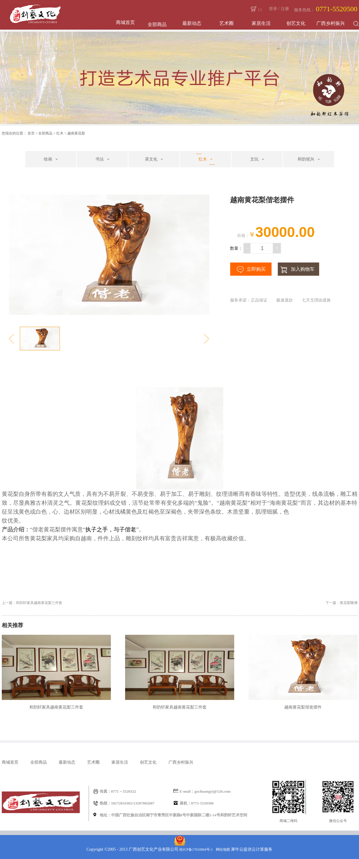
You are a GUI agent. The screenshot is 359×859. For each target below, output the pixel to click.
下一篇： (342, 603)
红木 (59, 133)
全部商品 (45, 133)
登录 (273, 9)
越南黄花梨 (76, 133)
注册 (285, 9)
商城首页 (125, 22)
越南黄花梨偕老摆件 (303, 707)
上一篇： (32, 603)
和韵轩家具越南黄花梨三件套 (56, 707)
